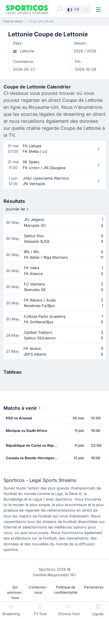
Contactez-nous (38, 590)
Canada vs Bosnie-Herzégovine (32, 458)
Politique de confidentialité (65, 590)
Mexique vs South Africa (26, 430)
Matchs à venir (22, 408)
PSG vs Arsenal (19, 418)
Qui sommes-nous (15, 592)
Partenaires (93, 587)
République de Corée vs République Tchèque (34, 445)
